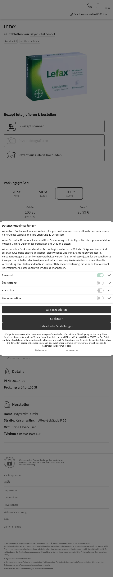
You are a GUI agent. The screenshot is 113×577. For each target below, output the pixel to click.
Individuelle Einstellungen (56, 326)
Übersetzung (9, 282)
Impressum (71, 350)
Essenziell (7, 275)
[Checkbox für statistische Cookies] (100, 290)
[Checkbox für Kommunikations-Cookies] (100, 298)
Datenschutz (42, 350)
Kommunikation (11, 298)
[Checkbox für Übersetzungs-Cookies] (100, 283)
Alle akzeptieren (56, 310)
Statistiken (8, 290)
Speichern (56, 319)
